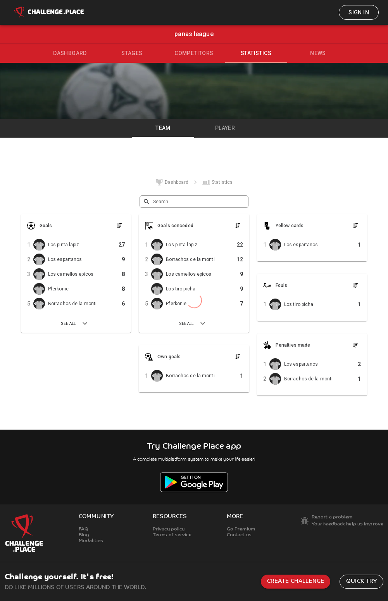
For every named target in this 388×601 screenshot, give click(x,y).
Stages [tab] (131, 53)
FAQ (83, 529)
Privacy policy (169, 529)
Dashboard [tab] (70, 53)
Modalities (91, 541)
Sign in (358, 12)
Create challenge (295, 581)
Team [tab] (163, 128)
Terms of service (172, 535)
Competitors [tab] (193, 53)
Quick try (361, 581)
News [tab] (318, 53)
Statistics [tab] (256, 53)
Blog (84, 535)
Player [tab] (225, 128)
